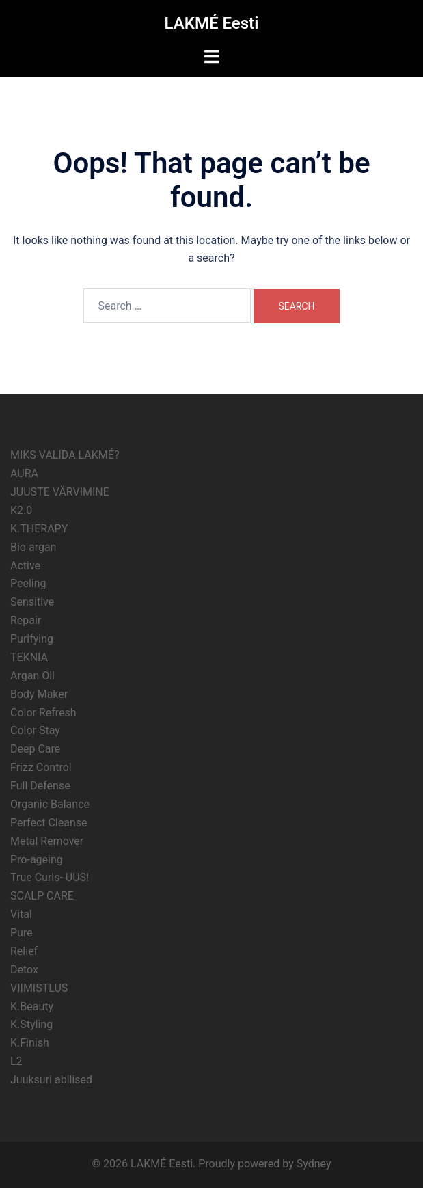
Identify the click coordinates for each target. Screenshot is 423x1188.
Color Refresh (43, 712)
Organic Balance (50, 804)
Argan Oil (32, 675)
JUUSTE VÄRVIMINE (59, 491)
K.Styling (31, 1024)
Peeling (28, 583)
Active (25, 565)
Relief (24, 951)
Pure (21, 932)
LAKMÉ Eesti (212, 23)
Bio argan (33, 547)
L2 (16, 1061)
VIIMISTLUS (39, 988)
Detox (24, 969)
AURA (24, 473)
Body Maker (39, 694)
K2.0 (21, 510)
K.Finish (29, 1042)
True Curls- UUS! (49, 877)
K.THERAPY (39, 528)
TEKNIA (29, 657)
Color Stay (35, 730)
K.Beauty (31, 1006)
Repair (25, 620)
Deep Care (35, 748)
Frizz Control (41, 767)
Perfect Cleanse (48, 822)
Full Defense (40, 785)
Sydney (314, 1163)
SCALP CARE (42, 895)
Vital (21, 914)
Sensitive (32, 601)
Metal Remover (46, 841)
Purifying (31, 638)
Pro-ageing (36, 859)
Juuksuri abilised (51, 1079)
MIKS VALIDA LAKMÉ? (64, 454)
